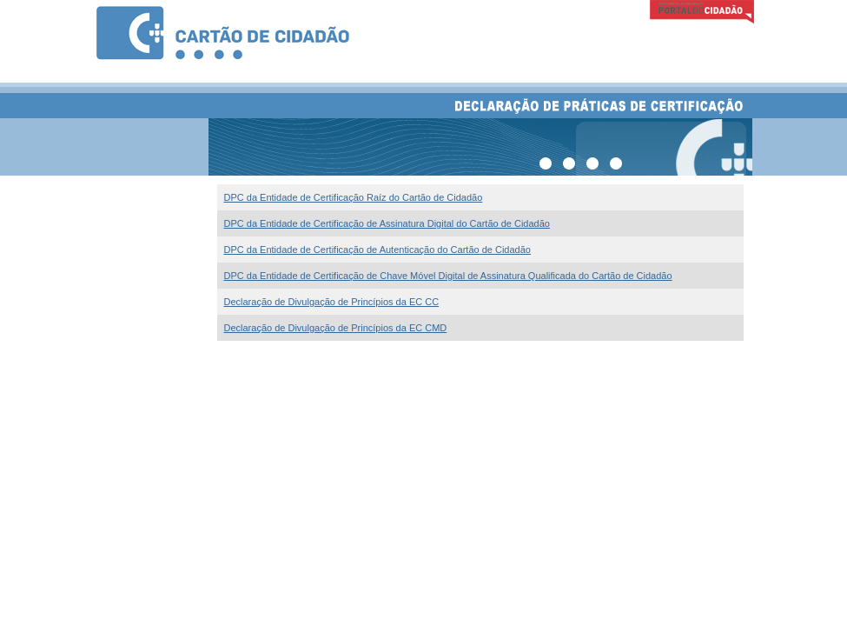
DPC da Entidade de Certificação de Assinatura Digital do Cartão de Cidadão (387, 223)
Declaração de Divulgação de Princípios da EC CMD (335, 328)
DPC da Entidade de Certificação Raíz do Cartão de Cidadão (353, 197)
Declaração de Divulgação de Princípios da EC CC (332, 301)
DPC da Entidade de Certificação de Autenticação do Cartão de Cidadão (377, 249)
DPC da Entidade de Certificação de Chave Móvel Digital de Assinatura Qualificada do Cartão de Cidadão (448, 275)
